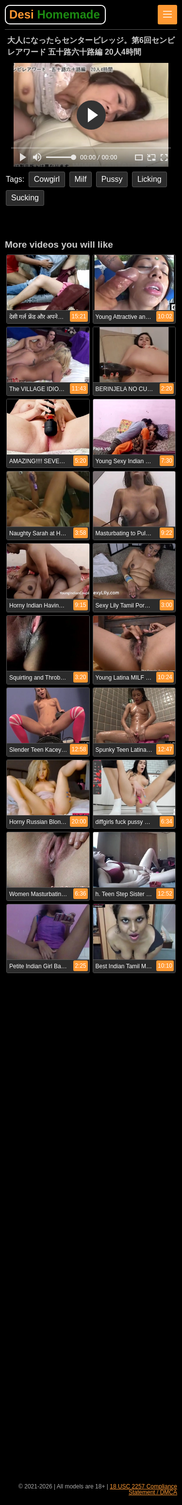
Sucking (25, 198)
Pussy (112, 179)
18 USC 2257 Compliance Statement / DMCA (143, 1489)
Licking (149, 179)
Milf (81, 179)
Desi (54, 14)
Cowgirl (47, 179)
